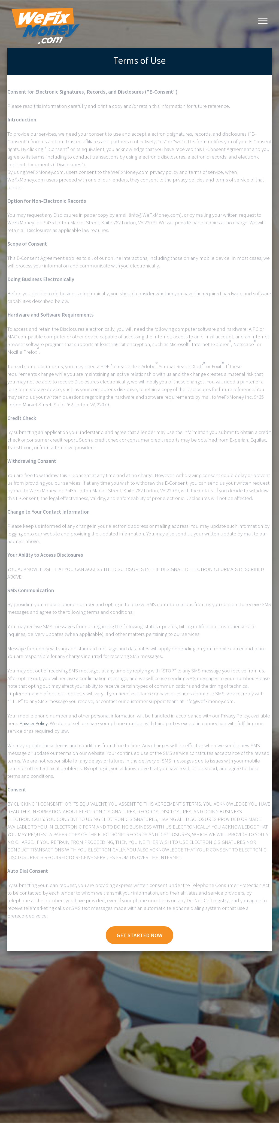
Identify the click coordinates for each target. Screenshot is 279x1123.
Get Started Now (139, 935)
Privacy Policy (33, 723)
